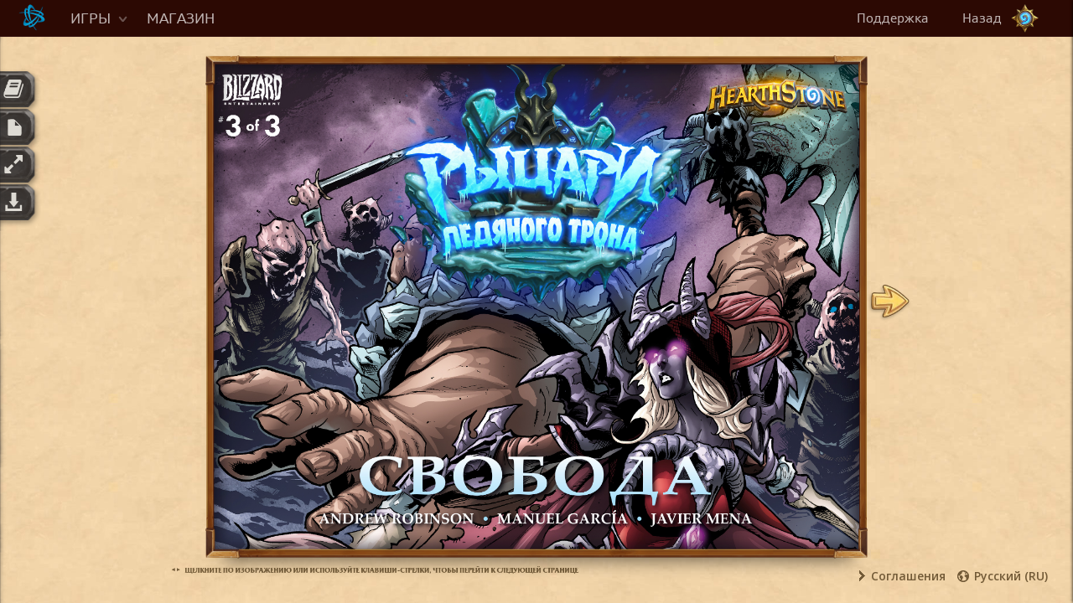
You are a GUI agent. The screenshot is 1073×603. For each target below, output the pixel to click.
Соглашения (908, 576)
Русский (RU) (1011, 576)
